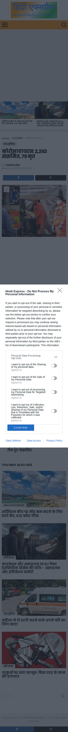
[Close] (60, 291)
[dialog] (34, 366)
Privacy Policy (54, 440)
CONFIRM (21, 427)
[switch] (54, 365)
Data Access (34, 440)
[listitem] (34, 356)
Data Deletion (13, 440)
